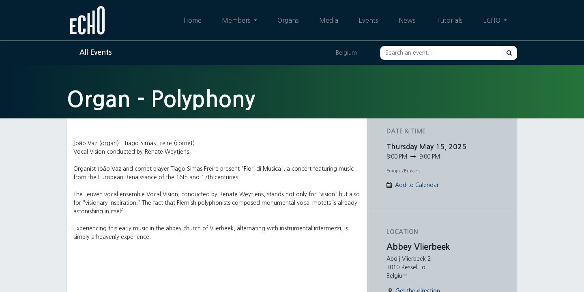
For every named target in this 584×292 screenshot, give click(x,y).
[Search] (509, 53)
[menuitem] (192, 20)
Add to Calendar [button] (417, 185)
